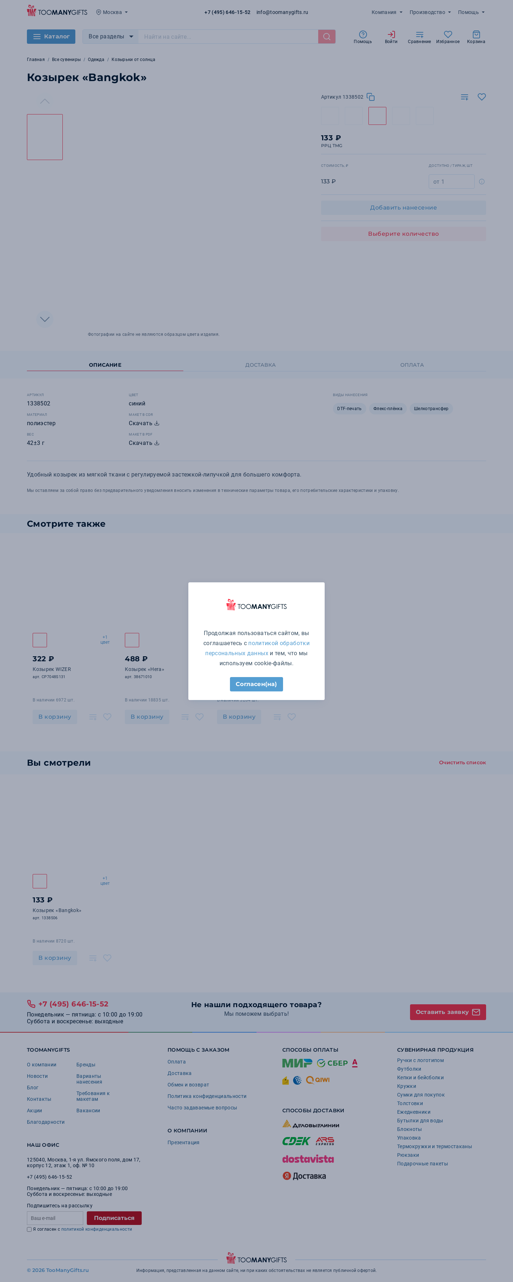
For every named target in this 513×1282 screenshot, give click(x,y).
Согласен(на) (256, 684)
